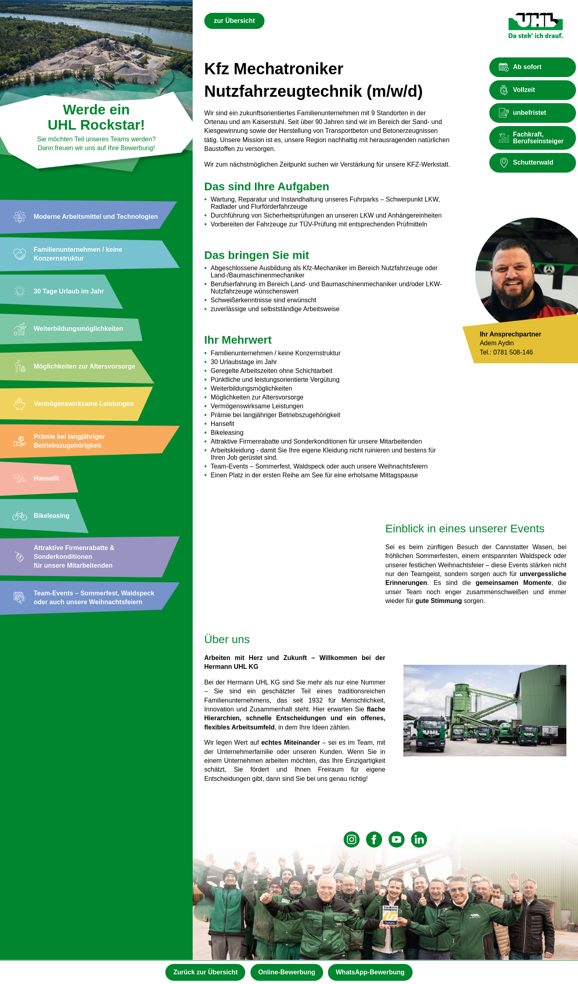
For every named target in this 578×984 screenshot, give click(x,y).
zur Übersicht (234, 20)
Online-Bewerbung (286, 971)
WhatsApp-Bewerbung (373, 971)
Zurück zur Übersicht (203, 971)
